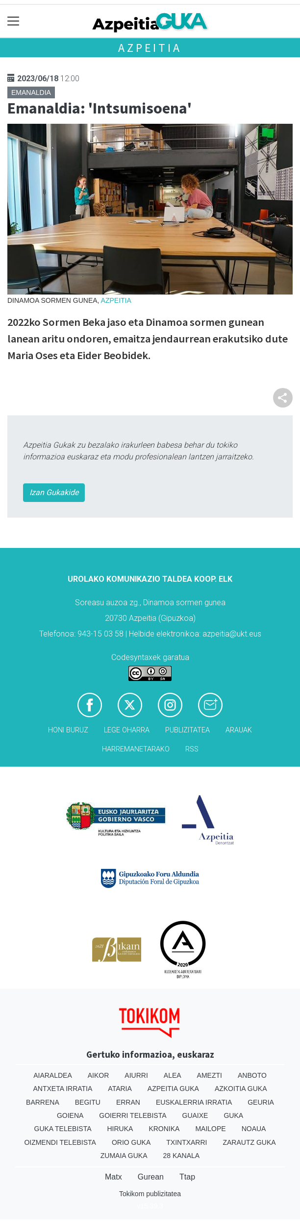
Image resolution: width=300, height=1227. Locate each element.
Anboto (252, 1075)
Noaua (254, 1129)
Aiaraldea (52, 1075)
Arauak (238, 730)
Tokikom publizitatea (150, 1194)
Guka (233, 1115)
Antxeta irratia (63, 1088)
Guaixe (195, 1115)
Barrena (42, 1102)
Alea (172, 1075)
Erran (128, 1102)
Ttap (187, 1177)
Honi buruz (68, 730)
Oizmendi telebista (60, 1142)
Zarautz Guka (249, 1142)
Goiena (70, 1115)
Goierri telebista (132, 1115)
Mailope (210, 1129)
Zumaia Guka (124, 1155)
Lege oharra (127, 730)
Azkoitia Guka (241, 1088)
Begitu (87, 1102)
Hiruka (120, 1129)
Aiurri (136, 1075)
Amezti (209, 1075)
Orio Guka (131, 1142)
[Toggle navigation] (13, 21)
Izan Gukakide (53, 492)
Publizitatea (187, 730)
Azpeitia (149, 47)
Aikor (98, 1075)
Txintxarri (186, 1142)
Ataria (120, 1088)
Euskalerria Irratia (194, 1102)
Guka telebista (63, 1129)
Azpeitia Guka (173, 1088)
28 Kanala (181, 1155)
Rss (192, 749)
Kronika (164, 1129)
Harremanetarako (136, 749)
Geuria (261, 1102)
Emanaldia (31, 92)
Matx (113, 1177)
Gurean (151, 1177)
